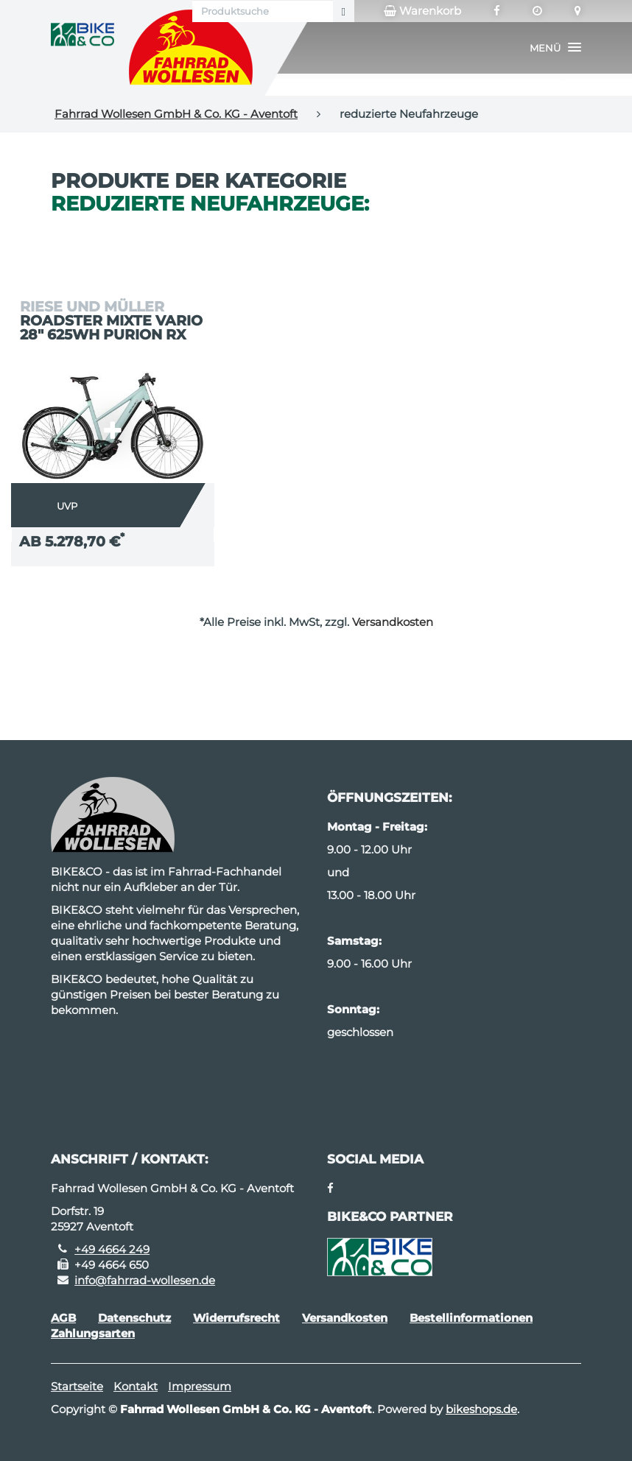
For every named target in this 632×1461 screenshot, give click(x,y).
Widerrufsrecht (236, 1318)
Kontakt (135, 1386)
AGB (63, 1318)
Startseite (77, 1386)
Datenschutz (134, 1318)
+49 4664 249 (112, 1249)
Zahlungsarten (93, 1333)
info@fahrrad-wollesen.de (144, 1280)
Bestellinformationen (471, 1318)
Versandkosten (392, 622)
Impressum (199, 1386)
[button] (555, 48)
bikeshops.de (481, 1409)
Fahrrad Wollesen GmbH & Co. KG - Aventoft (176, 114)
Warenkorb (422, 11)
